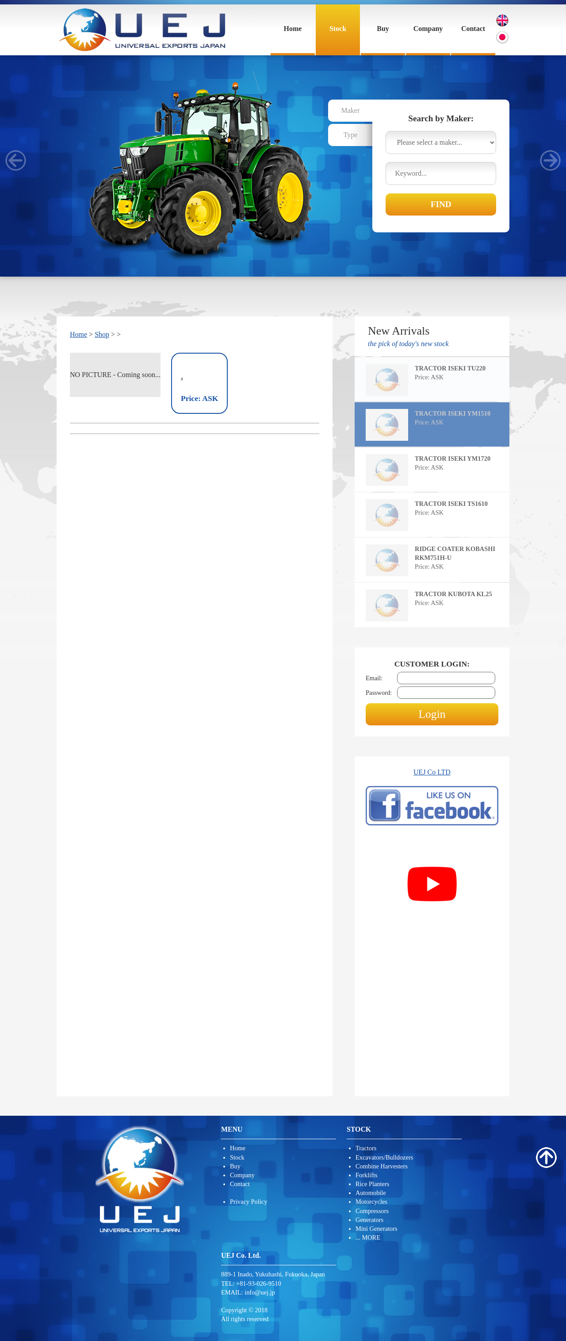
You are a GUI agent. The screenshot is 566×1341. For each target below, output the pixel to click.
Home (293, 28)
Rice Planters (372, 1183)
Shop (102, 334)
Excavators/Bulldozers (384, 1157)
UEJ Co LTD (432, 772)
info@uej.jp (260, 1292)
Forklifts (367, 1175)
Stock (337, 28)
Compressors (372, 1210)
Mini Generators (377, 1228)
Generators (369, 1219)
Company (428, 28)
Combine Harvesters (382, 1166)
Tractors (366, 1148)
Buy (383, 28)
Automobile (371, 1192)
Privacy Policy (248, 1201)
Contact (473, 28)
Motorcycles (371, 1201)
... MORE (368, 1237)
